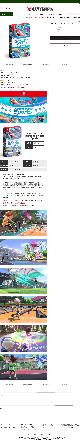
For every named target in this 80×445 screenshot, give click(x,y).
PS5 (29, 14)
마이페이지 (66, 3)
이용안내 (34, 434)
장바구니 (77, 3)
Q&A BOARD (64, 64)
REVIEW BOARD (45, 64)
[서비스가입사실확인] (70, 427)
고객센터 (72, 3)
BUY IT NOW (65, 38)
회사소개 (28, 434)
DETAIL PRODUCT (9, 64)
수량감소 (62, 33)
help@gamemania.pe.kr (59, 438)
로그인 (57, 3)
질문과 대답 (62, 14)
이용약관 (48, 434)
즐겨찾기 (5, 3)
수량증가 (61, 33)
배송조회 (13, 425)
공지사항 (9, 425)
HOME (27, 17)
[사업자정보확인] (46, 437)
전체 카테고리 (6, 14)
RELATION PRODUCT (27, 64)
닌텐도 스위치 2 (51, 14)
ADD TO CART (65, 41)
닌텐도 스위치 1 (40, 14)
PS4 (18, 14)
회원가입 (60, 3)
